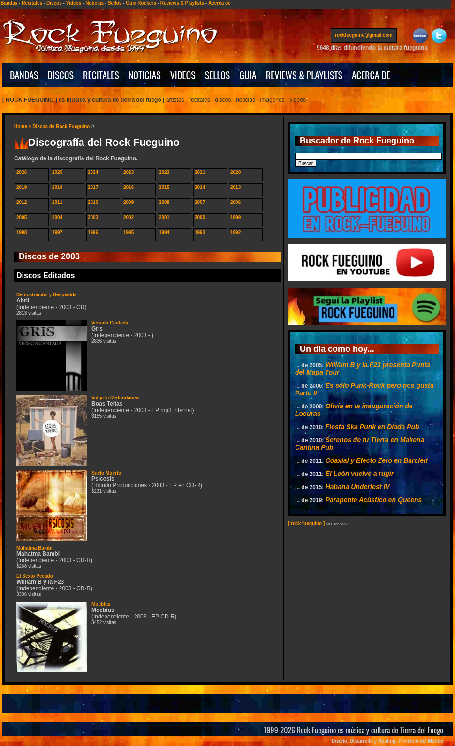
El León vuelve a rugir (360, 473)
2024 (93, 172)
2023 (128, 172)
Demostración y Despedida (46, 294)
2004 (57, 217)
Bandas (8, 3)
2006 (235, 202)
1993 (200, 232)
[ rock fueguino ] (306, 523)
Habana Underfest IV (358, 486)
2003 (93, 217)
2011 (57, 202)
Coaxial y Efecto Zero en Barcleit (377, 460)
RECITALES (101, 75)
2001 (164, 217)
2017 (93, 187)
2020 (235, 172)
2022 (164, 172)
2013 (235, 187)
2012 (21, 202)
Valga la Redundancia (115, 397)
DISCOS (61, 75)
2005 (21, 217)
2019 (21, 187)
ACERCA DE (371, 75)
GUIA (247, 75)
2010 (93, 202)
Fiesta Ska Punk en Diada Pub (372, 426)
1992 (235, 232)
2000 (200, 217)
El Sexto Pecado (34, 576)
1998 (21, 232)
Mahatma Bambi (34, 547)
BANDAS (24, 75)
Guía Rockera (141, 3)
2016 (128, 187)
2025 (57, 172)
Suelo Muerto (106, 472)
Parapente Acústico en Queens (374, 500)
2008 (164, 202)
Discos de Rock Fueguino (61, 126)
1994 (164, 232)
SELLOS (217, 75)
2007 (200, 202)
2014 (200, 187)
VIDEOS (183, 75)
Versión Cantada (109, 322)
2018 (57, 187)
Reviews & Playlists (182, 3)
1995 (128, 232)
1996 (93, 232)
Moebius (101, 604)
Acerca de (219, 3)
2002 (128, 217)
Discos (54, 3)
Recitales (32, 3)
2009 (128, 202)
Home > (23, 126)
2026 (21, 172)
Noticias (94, 3)
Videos (74, 3)
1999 (235, 217)
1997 (57, 232)
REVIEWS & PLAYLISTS (304, 75)
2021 (200, 172)
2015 (164, 187)
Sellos (114, 3)
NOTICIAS (145, 75)
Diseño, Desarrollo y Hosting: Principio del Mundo (387, 741)
